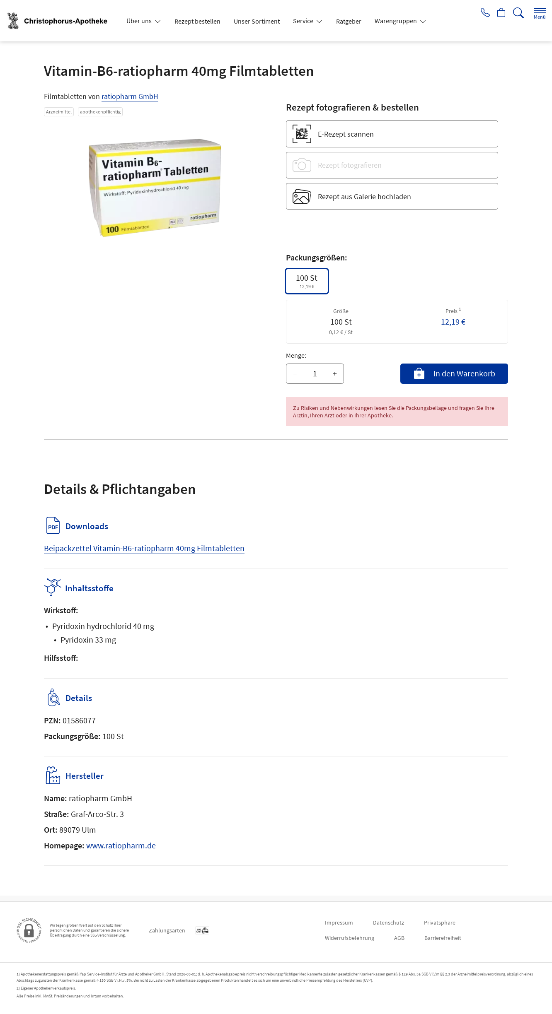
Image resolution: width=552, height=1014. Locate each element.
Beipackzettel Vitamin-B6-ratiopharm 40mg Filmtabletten (144, 548)
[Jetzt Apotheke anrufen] (482, 13)
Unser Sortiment (257, 21)
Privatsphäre (439, 922)
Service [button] (304, 21)
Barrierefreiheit (442, 938)
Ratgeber (348, 21)
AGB (399, 938)
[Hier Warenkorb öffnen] (500, 13)
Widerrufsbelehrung (349, 938)
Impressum (339, 922)
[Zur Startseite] (61, 20)
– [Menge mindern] (295, 373)
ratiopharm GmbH (130, 96)
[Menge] (315, 374)
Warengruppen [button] (396, 21)
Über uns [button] (139, 21)
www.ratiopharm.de (121, 851)
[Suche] (518, 13)
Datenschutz (388, 922)
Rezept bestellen (197, 21)
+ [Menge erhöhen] (335, 373)
